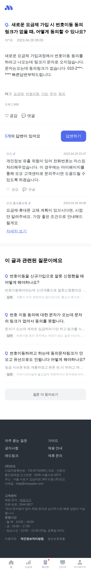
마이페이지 (80, 563)
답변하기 (73, 136)
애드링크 (11, 456)
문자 (53, 94)
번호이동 (32, 94)
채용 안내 (55, 448)
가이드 (53, 441)
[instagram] (30, 551)
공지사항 (11, 448)
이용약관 (11, 538)
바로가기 (25, 500)
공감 (11, 116)
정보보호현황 (56, 538)
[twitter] (51, 551)
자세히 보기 (16, 231)
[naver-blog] (19, 551)
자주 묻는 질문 (16, 441)
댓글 (28, 116)
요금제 (28, 563)
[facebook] (41, 551)
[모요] (16, 429)
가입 (44, 94)
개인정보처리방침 (32, 538)
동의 (61, 94)
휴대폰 (46, 563)
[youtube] (9, 551)
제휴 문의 (55, 456)
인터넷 (62, 563)
